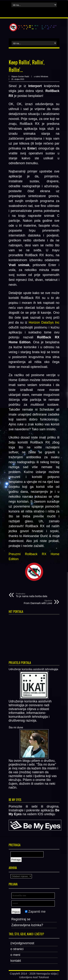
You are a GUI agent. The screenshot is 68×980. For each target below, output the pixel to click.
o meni (15, 955)
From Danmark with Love (30, 602)
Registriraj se (20, 919)
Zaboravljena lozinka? (27, 925)
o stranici (17, 949)
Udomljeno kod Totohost (34, 977)
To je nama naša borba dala (38, 595)
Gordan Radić (23, 77)
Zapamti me (35, 911)
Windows (44, 77)
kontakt (16, 960)
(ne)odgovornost (22, 943)
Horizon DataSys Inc (44, 322)
